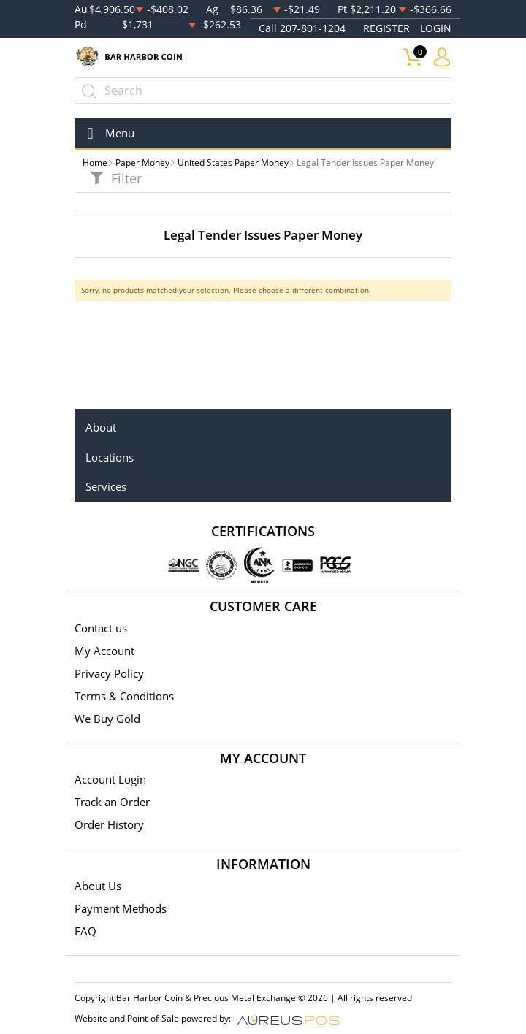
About (100, 427)
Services (105, 486)
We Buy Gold (107, 718)
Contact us (101, 628)
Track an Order (112, 801)
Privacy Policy (109, 673)
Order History (109, 824)
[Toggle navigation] (106, 133)
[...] (263, 90)
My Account (104, 650)
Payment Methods (121, 908)
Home (95, 162)
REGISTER (386, 28)
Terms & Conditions (124, 696)
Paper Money (142, 162)
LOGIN (435, 28)
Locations (109, 457)
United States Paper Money (233, 162)
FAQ (85, 931)
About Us (98, 885)
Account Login (110, 779)
